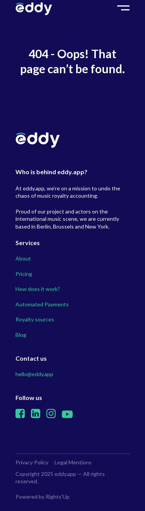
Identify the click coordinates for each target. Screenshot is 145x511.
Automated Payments (42, 304)
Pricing (23, 274)
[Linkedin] (35, 416)
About (23, 258)
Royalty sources (34, 319)
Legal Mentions (73, 462)
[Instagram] (51, 416)
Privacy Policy (31, 462)
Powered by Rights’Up (42, 496)
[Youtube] (67, 416)
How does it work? (37, 289)
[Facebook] (20, 416)
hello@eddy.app (34, 374)
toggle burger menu (123, 9)
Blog (20, 334)
